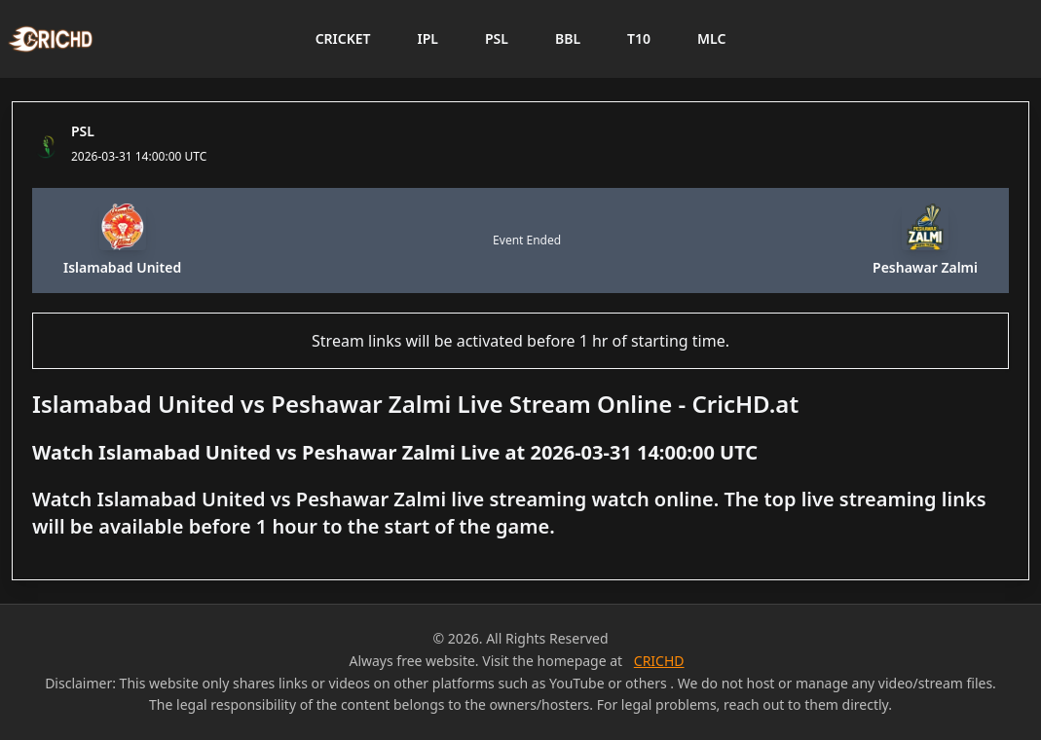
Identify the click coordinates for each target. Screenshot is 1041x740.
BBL (567, 38)
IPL (428, 38)
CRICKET (343, 38)
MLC (711, 38)
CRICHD (659, 660)
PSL (496, 38)
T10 (639, 38)
